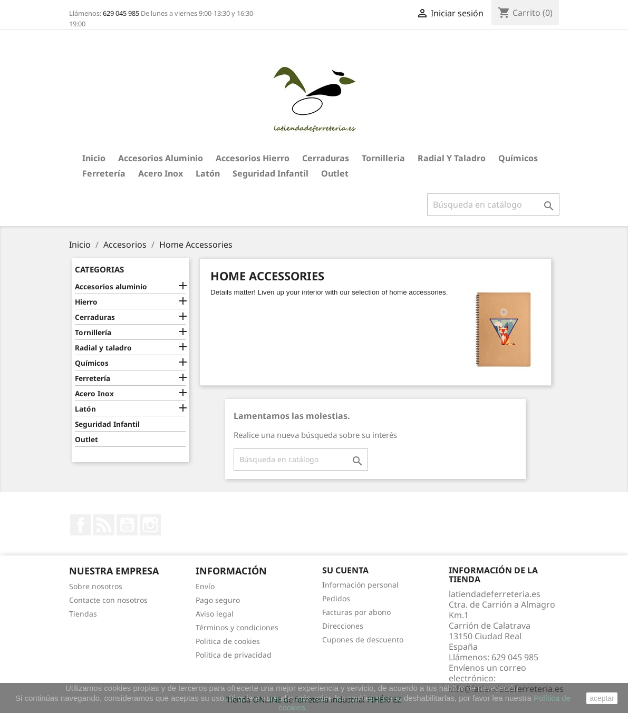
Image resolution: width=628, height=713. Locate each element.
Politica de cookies (228, 641)
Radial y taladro (452, 158)
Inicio (93, 158)
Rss (103, 524)
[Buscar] (493, 204)
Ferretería (103, 173)
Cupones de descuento (362, 639)
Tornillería (93, 332)
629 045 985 (121, 13)
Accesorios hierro (252, 158)
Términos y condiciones (237, 627)
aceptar (602, 698)
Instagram (150, 524)
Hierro (86, 302)
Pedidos (336, 598)
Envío (205, 586)
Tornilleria (383, 158)
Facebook (80, 524)
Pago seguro (218, 600)
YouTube (127, 524)
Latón (208, 173)
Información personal (360, 585)
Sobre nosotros (95, 586)
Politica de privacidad (234, 655)
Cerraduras (325, 158)
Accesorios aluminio (160, 158)
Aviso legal (215, 614)
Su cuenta (345, 570)
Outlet (335, 173)
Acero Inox (160, 173)
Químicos (518, 158)
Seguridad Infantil (270, 173)
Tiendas (83, 614)
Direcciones (342, 626)
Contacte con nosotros (108, 600)
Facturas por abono (356, 612)
